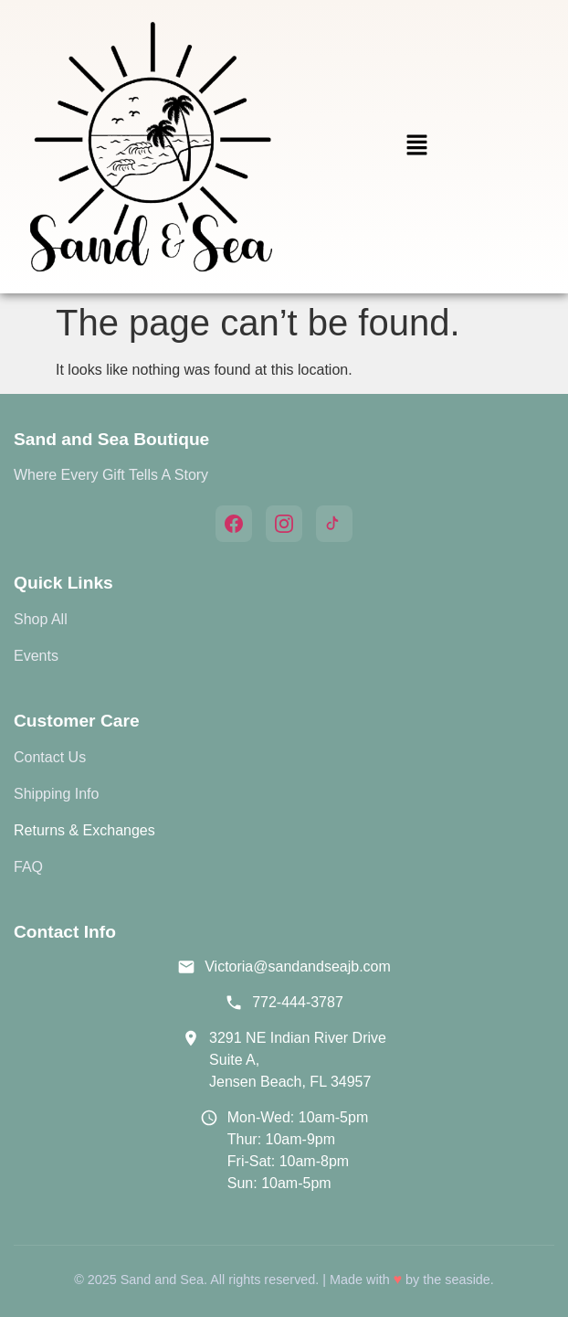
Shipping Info (56, 794)
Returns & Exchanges (84, 830)
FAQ (28, 867)
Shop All (41, 619)
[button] (416, 146)
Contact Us (50, 757)
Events (36, 656)
